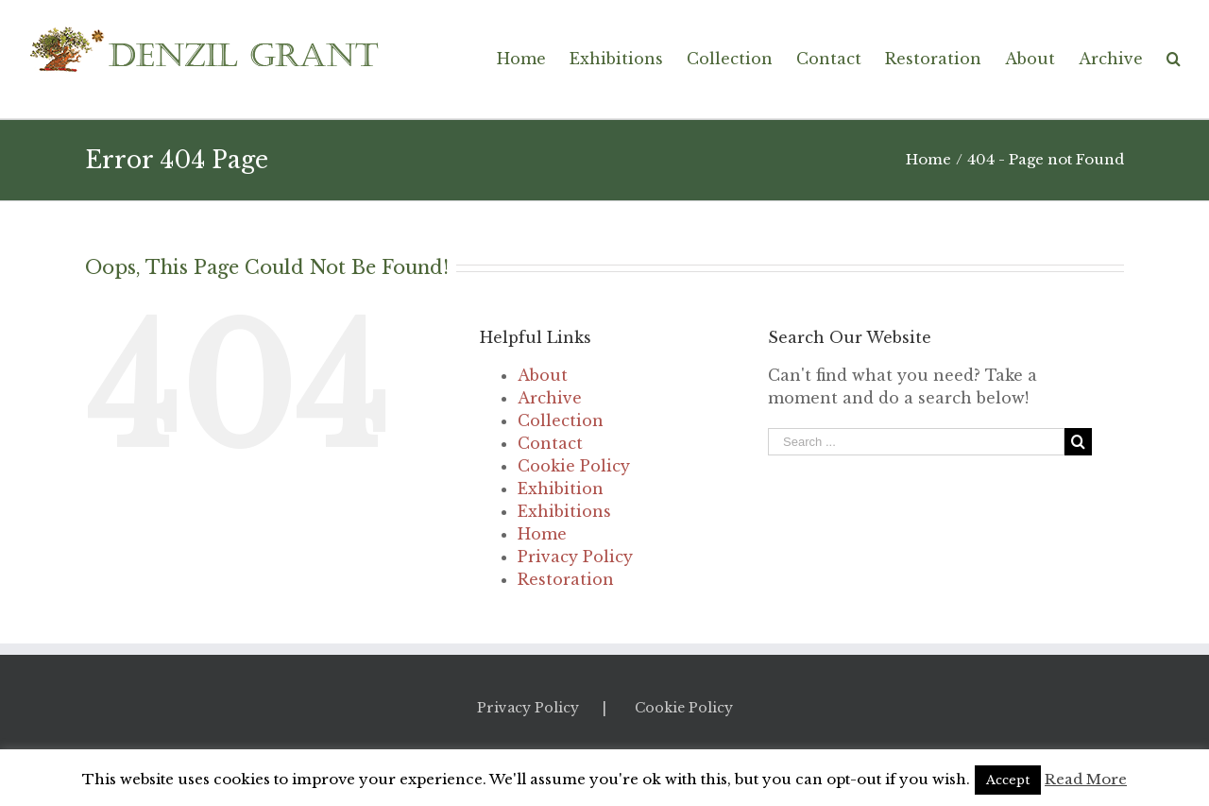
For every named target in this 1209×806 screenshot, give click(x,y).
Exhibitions (564, 511)
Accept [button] (1008, 780)
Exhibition (561, 488)
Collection (561, 420)
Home (542, 533)
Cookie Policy (574, 465)
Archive (550, 397)
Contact (550, 443)
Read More (1086, 779)
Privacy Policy (575, 556)
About (543, 375)
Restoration (566, 579)
